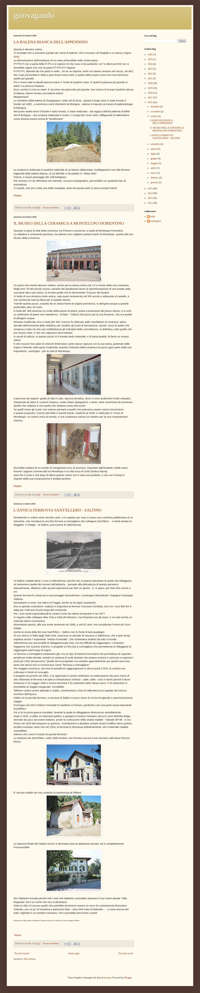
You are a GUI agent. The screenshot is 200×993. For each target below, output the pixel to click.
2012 (150, 203)
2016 (150, 102)
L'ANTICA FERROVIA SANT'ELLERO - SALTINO (57, 510)
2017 (150, 97)
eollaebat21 (156, 221)
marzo (154, 173)
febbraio (155, 177)
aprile (153, 168)
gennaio (155, 182)
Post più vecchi (125, 953)
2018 (150, 93)
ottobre (154, 116)
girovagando (34, 15)
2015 (150, 188)
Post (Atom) (30, 959)
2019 (150, 88)
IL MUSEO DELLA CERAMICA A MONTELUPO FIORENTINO (69, 223)
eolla (153, 216)
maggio (154, 163)
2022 (150, 73)
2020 (150, 83)
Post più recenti (21, 953)
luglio (154, 153)
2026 (150, 54)
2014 (150, 193)
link (16, 56)
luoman (107, 977)
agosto (154, 149)
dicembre (155, 106)
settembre (155, 144)
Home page (73, 953)
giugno (154, 158)
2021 (150, 78)
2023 (150, 69)
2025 (150, 59)
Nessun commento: (51, 207)
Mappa (18, 195)
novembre (156, 111)
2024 (150, 64)
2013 (150, 198)
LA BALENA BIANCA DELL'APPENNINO (51, 42)
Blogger (128, 977)
